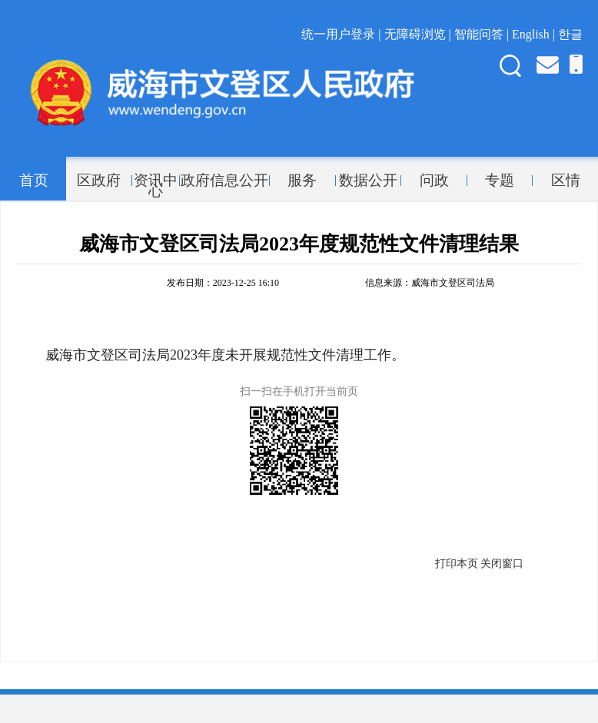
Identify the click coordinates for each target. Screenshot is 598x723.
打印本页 (456, 563)
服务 (302, 180)
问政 (434, 180)
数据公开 (368, 180)
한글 (570, 34)
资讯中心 (156, 180)
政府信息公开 (224, 180)
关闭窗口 (501, 563)
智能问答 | (483, 34)
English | (535, 34)
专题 (499, 180)
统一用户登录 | (342, 34)
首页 (33, 180)
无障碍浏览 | (419, 34)
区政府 (99, 180)
